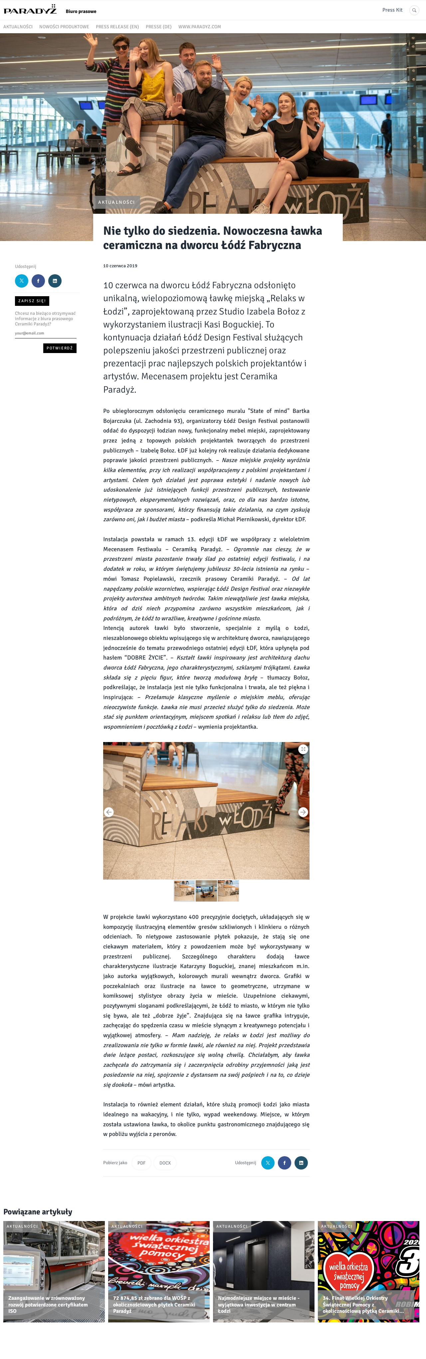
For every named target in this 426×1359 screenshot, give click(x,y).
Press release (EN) (117, 27)
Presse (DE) (159, 27)
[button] (303, 748)
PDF (141, 1163)
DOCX (165, 1163)
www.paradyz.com (199, 27)
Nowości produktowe (64, 27)
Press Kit (392, 10)
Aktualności (18, 27)
